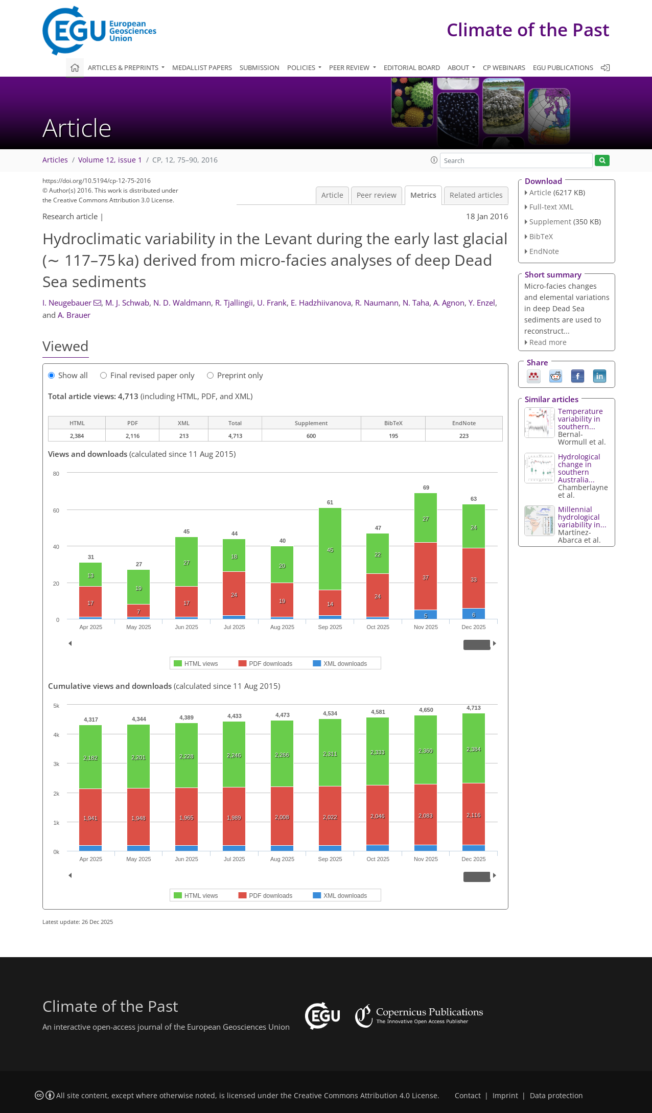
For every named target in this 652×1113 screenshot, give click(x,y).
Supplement (550, 221)
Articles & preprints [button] (124, 67)
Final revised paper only (147, 375)
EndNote (544, 251)
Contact (468, 1095)
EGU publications (563, 67)
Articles (55, 160)
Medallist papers (202, 67)
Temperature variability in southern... (580, 418)
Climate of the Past (528, 29)
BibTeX (541, 236)
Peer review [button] (350, 67)
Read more (548, 342)
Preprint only (235, 375)
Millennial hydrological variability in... (582, 516)
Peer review (377, 195)
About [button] (459, 67)
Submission (260, 67)
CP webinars (504, 67)
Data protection (556, 1095)
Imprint (505, 1095)
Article (332, 195)
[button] (434, 160)
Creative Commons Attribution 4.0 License (365, 1095)
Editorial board (412, 67)
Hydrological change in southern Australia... (579, 468)
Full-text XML (551, 207)
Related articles (476, 195)
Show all (68, 375)
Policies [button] (302, 67)
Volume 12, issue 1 (110, 160)
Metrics (423, 195)
